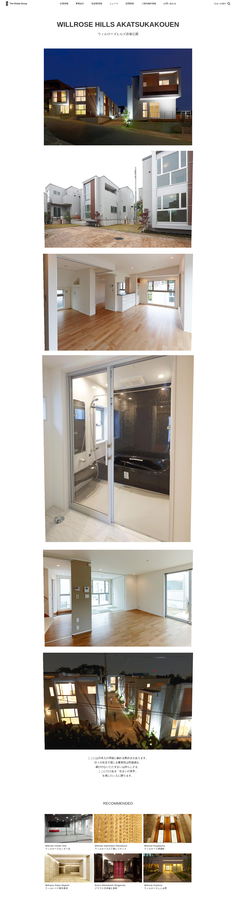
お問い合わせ (169, 3)
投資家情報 (96, 3)
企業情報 (64, 3)
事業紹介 (80, 3)
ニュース (114, 3)
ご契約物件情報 (148, 3)
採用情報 (129, 3)
